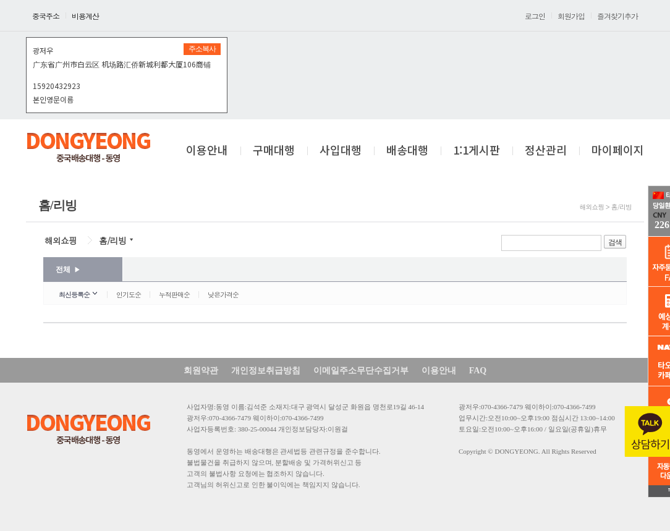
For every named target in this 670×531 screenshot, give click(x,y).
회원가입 (571, 16)
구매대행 (274, 151)
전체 (68, 269)
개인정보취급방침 (265, 370)
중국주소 (45, 16)
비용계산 (85, 16)
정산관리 (546, 151)
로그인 (535, 16)
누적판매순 (174, 294)
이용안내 (207, 151)
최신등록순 (74, 294)
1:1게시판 (476, 151)
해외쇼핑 (61, 240)
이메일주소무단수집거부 (361, 370)
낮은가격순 (223, 294)
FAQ (478, 370)
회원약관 (201, 370)
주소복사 (202, 49)
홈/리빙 (112, 240)
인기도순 (128, 294)
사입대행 (341, 151)
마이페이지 (618, 151)
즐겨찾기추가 (617, 16)
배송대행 (407, 151)
